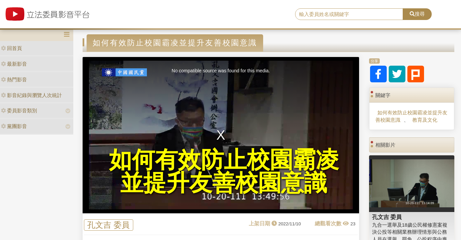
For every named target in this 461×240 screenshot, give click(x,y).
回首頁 (11, 48)
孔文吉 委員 (108, 225)
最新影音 (14, 64)
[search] (349, 14)
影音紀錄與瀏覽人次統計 (31, 95)
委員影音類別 (19, 110)
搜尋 (417, 14)
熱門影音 (14, 79)
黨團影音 (14, 126)
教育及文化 (424, 120)
